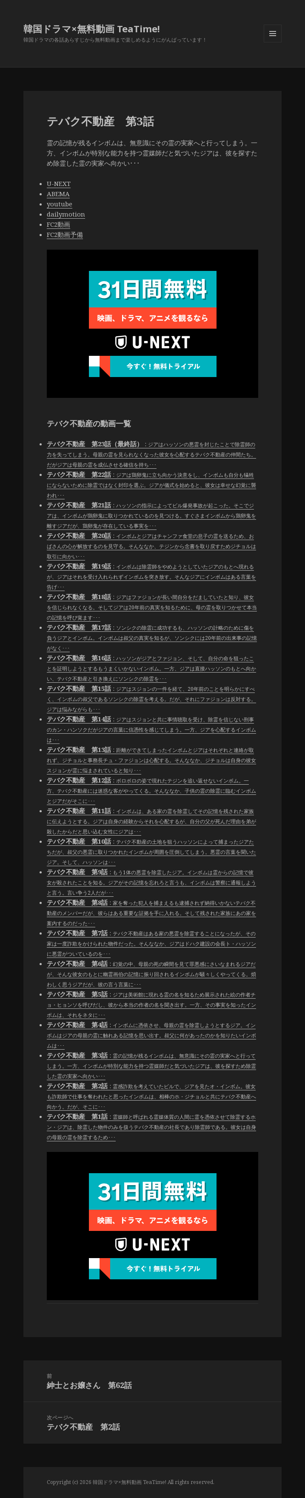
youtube (59, 204)
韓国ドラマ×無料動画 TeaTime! (91, 28)
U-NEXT (59, 183)
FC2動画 (58, 224)
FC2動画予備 (65, 234)
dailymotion (66, 214)
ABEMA (58, 193)
